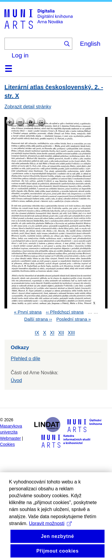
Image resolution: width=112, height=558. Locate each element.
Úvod (16, 380)
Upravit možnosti (50, 533)
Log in (20, 55)
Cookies (7, 444)
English (90, 43)
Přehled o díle (25, 358)
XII (61, 333)
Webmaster (10, 438)
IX (37, 333)
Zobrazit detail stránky (27, 106)
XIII (71, 333)
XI (52, 333)
